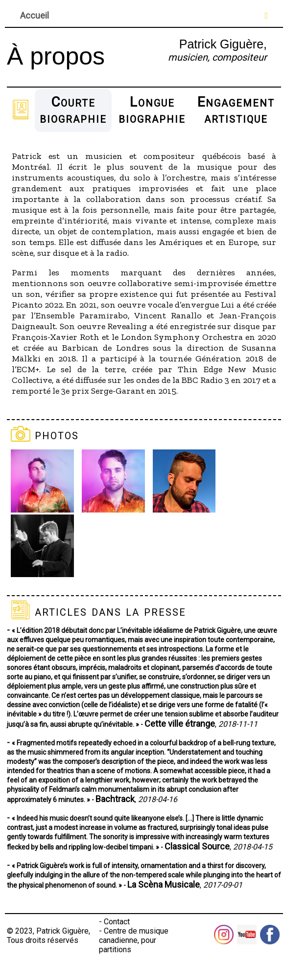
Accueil (34, 15)
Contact (117, 921)
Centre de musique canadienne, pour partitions (133, 940)
